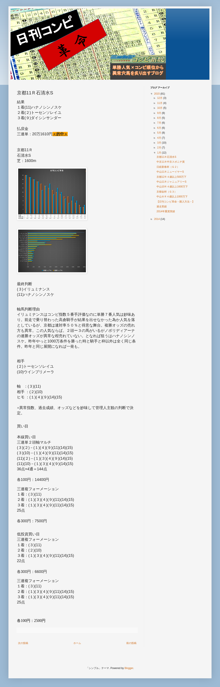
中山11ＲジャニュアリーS (171, 181)
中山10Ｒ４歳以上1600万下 (172, 186)
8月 (159, 117)
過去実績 (162, 206)
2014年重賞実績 (166, 211)
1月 (159, 152)
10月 (160, 107)
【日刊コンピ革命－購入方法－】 (176, 201)
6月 (159, 127)
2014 (157, 219)
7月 (159, 122)
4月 (159, 137)
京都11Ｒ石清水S (166, 156)
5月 (159, 132)
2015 (157, 93)
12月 (160, 97)
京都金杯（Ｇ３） (167, 191)
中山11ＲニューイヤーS (170, 171)
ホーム (77, 643)
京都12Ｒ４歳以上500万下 (171, 176)
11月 (160, 103)
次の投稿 (23, 643)
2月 (159, 147)
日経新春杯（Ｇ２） (168, 166)
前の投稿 (131, 643)
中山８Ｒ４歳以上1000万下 (172, 196)
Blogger (129, 668)
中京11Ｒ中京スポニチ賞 (171, 161)
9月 (159, 113)
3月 (159, 142)
